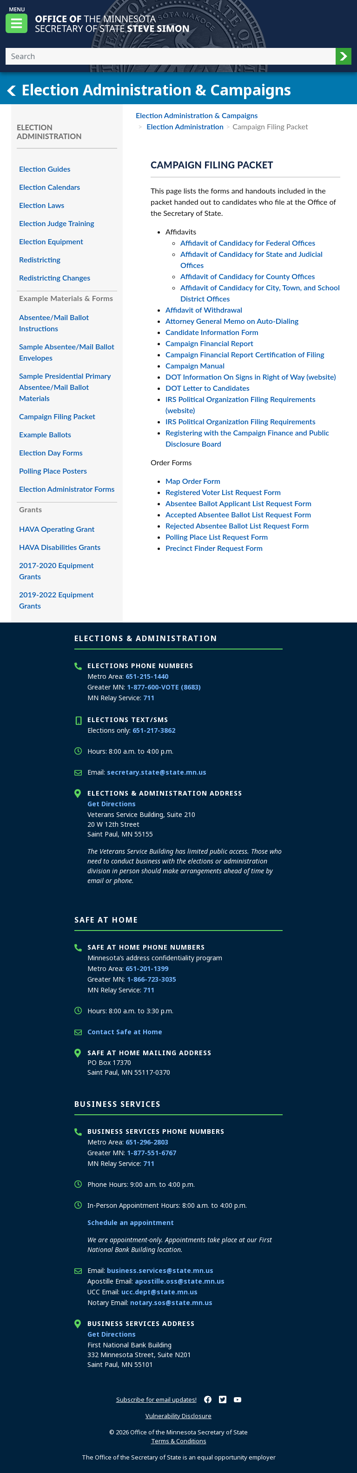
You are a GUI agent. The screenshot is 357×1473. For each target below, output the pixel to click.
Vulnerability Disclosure (178, 1416)
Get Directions (111, 803)
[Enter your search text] (171, 56)
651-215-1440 (147, 676)
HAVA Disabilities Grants (59, 546)
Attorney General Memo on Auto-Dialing (231, 320)
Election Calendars (49, 186)
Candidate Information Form (211, 332)
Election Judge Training (56, 223)
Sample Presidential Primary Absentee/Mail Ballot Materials (65, 386)
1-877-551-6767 (151, 1152)
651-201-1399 (147, 968)
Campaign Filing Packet (57, 416)
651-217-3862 (153, 730)
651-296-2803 (147, 1142)
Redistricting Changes (54, 277)
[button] (343, 56)
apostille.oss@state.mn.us (180, 1281)
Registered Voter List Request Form (223, 492)
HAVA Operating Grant (56, 528)
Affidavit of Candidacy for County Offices (247, 276)
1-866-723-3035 (151, 979)
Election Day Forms (51, 452)
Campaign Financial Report (209, 343)
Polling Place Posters (53, 470)
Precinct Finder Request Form (214, 547)
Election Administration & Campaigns (148, 89)
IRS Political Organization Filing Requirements (240, 421)
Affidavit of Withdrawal (203, 309)
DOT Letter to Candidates (207, 387)
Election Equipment (51, 241)
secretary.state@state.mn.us (156, 772)
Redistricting (39, 259)
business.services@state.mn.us (160, 1270)
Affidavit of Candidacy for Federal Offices (247, 242)
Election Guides (44, 168)
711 (148, 697)
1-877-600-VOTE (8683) (164, 687)
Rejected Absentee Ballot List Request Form (237, 525)
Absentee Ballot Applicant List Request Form (238, 503)
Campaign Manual (195, 365)
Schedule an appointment (130, 1222)
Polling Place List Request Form (216, 536)
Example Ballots (45, 434)
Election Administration (184, 126)
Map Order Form (192, 480)
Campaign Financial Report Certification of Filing (244, 354)
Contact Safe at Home (124, 1031)
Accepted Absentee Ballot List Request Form (238, 514)
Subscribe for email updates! (156, 1399)
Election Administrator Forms (67, 488)
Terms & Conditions (178, 1441)
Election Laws (41, 205)
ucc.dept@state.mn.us (159, 1291)
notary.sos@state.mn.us (171, 1302)
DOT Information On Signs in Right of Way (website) (250, 376)
